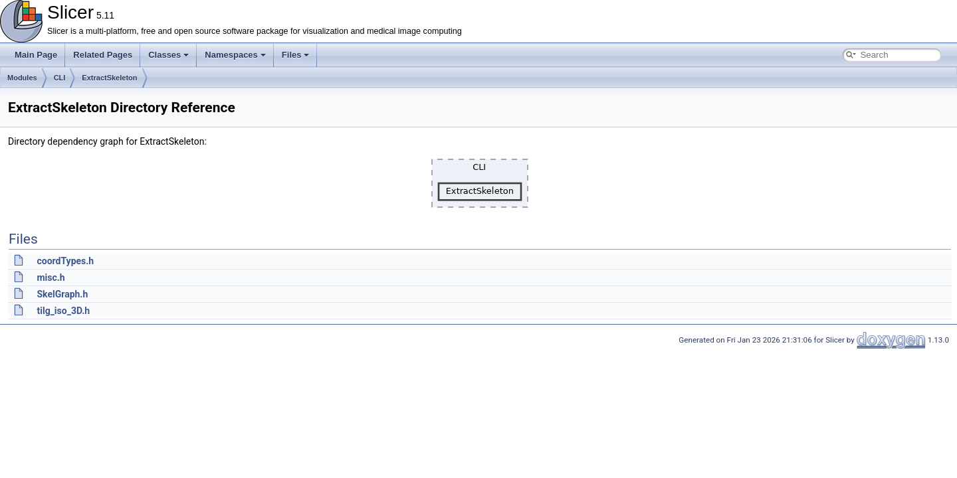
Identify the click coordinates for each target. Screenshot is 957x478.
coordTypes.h (65, 261)
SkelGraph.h (62, 294)
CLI (60, 78)
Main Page (36, 55)
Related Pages (102, 55)
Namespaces (235, 55)
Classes (168, 55)
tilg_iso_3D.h (63, 310)
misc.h (50, 277)
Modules (22, 78)
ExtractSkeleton (109, 78)
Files (296, 55)
